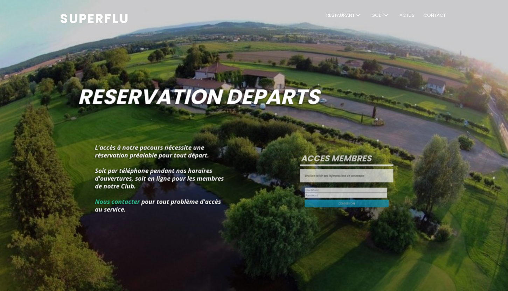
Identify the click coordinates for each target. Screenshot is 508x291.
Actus (407, 15)
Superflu (94, 19)
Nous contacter (131, 194)
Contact (435, 15)
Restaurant (340, 15)
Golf (377, 15)
